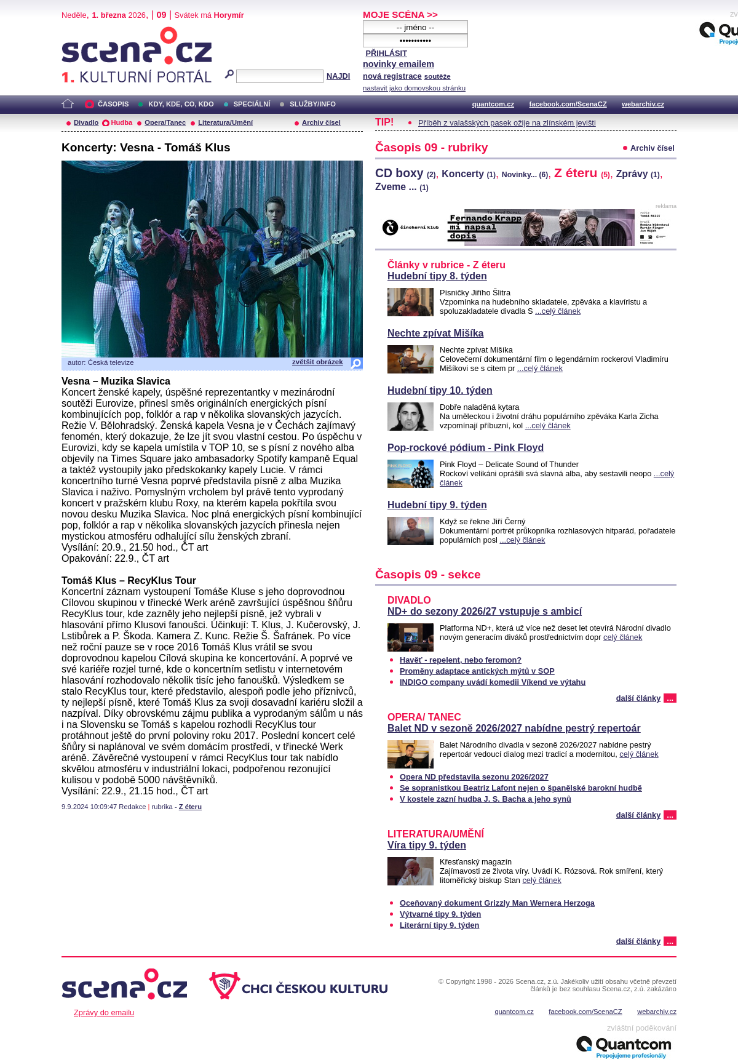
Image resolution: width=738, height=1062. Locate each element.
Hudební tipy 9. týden (437, 505)
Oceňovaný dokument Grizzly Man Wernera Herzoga (497, 903)
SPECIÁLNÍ (252, 104)
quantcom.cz (493, 104)
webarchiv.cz (643, 104)
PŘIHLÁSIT (386, 53)
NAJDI (338, 76)
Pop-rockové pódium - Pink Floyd (465, 447)
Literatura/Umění (225, 122)
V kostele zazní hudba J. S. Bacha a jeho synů (485, 799)
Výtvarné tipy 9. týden (440, 914)
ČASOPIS (113, 104)
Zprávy (638, 174)
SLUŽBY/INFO (313, 104)
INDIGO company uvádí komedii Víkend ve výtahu (492, 682)
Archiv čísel (321, 122)
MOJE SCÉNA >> (400, 14)
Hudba (121, 122)
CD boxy (405, 173)
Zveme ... (402, 187)
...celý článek (558, 311)
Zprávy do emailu (104, 1012)
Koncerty (469, 174)
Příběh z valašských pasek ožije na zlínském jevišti (507, 122)
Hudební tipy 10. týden (440, 390)
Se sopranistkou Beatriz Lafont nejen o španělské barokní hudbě (521, 788)
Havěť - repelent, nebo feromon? (461, 660)
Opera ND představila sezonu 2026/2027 (474, 776)
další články (638, 698)
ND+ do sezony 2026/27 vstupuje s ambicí (484, 611)
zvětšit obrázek (317, 361)
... (670, 698)
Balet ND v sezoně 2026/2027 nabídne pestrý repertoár (514, 728)
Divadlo (86, 122)
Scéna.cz (82, 31)
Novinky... (525, 174)
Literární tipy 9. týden (439, 925)
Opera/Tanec (165, 122)
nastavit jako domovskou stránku (414, 88)
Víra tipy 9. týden (426, 845)
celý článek (622, 637)
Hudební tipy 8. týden (437, 276)
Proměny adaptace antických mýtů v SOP (477, 671)
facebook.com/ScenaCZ (568, 104)
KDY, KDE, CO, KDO (180, 104)
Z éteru (190, 806)
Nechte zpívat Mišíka (435, 333)
